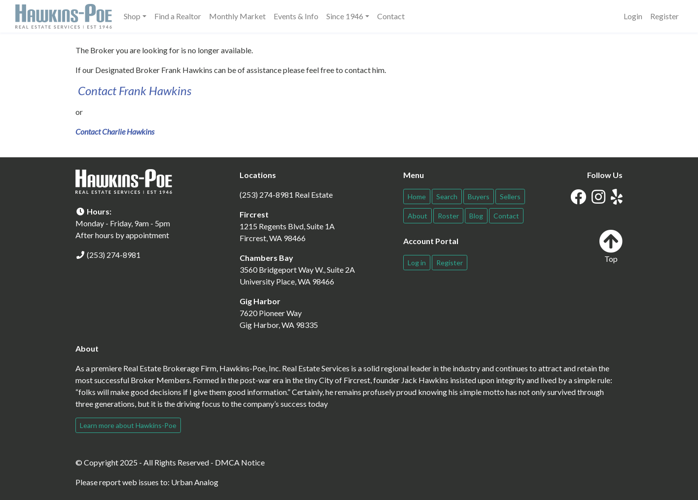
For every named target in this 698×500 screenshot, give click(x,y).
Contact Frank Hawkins (134, 90)
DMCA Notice (240, 462)
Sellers (510, 196)
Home (417, 196)
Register (664, 16)
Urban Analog (194, 482)
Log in (417, 262)
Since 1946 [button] (344, 16)
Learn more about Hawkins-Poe (128, 425)
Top (611, 246)
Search (446, 196)
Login (633, 16)
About (417, 216)
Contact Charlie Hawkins (114, 131)
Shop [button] (132, 16)
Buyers (478, 196)
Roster (448, 216)
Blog (476, 216)
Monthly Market (237, 16)
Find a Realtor (177, 16)
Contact (391, 16)
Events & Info (296, 16)
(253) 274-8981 (113, 254)
